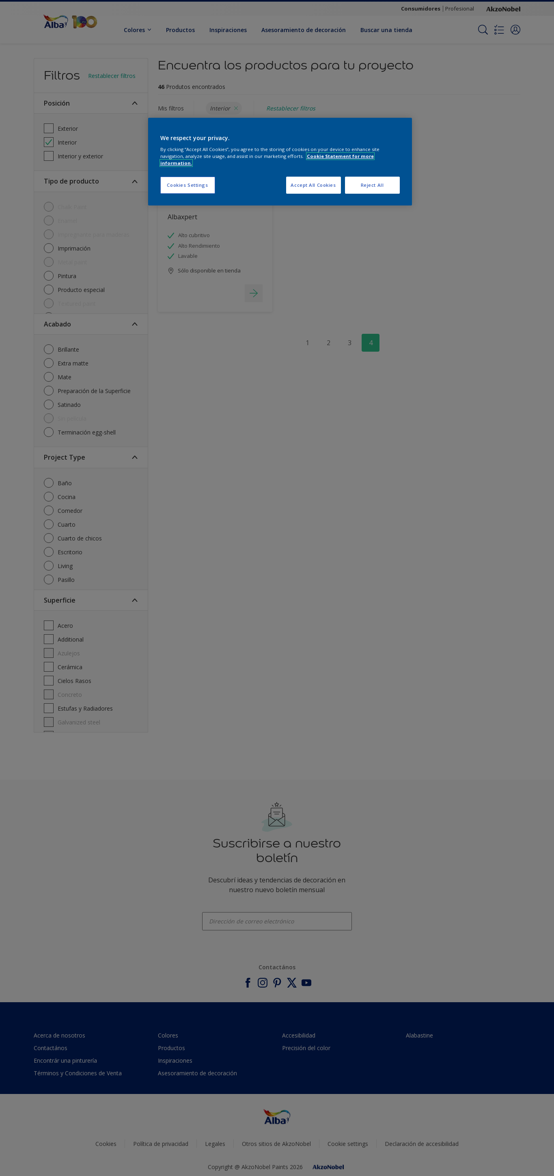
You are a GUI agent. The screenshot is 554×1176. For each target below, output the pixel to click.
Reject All (372, 185)
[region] (280, 162)
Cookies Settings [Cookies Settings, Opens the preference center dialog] (187, 185)
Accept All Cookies (313, 185)
